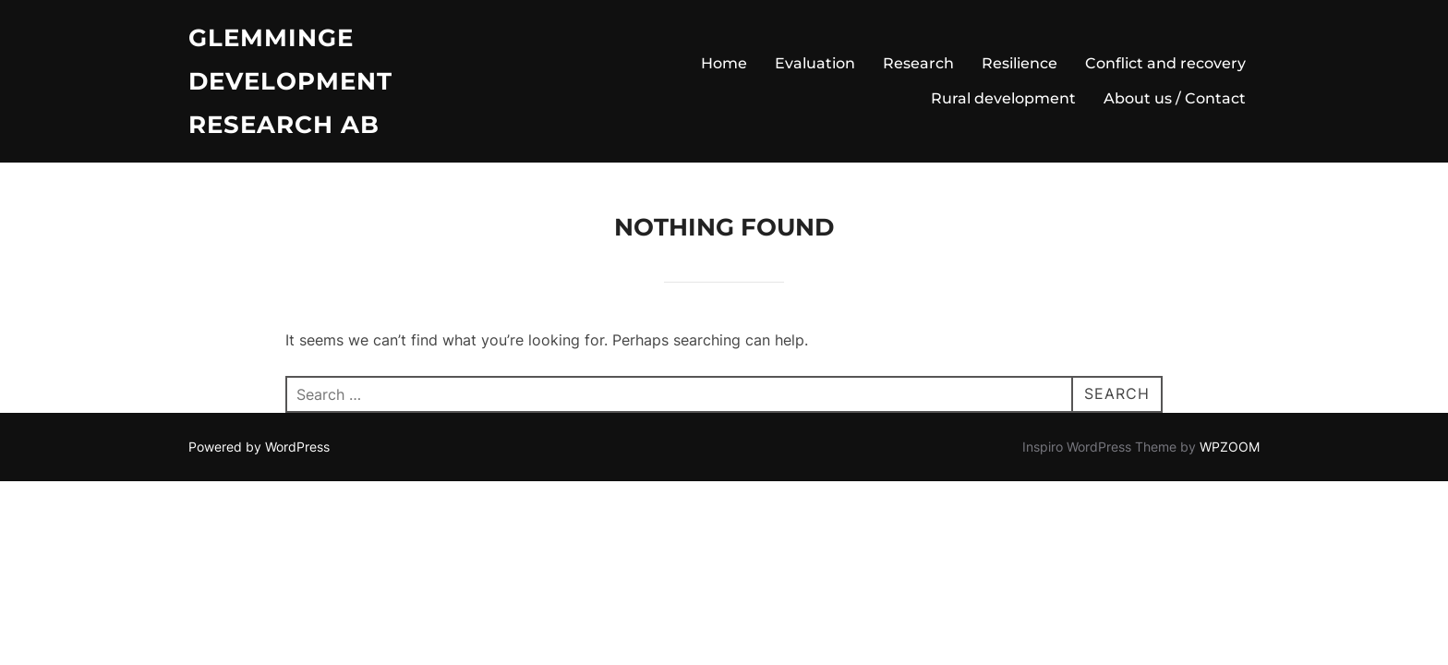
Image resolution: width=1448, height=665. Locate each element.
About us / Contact (1175, 98)
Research (918, 63)
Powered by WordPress (259, 446)
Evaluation (815, 63)
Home (724, 63)
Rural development (1003, 98)
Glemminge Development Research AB (290, 81)
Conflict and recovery (1165, 63)
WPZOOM (1230, 446)
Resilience (1019, 63)
